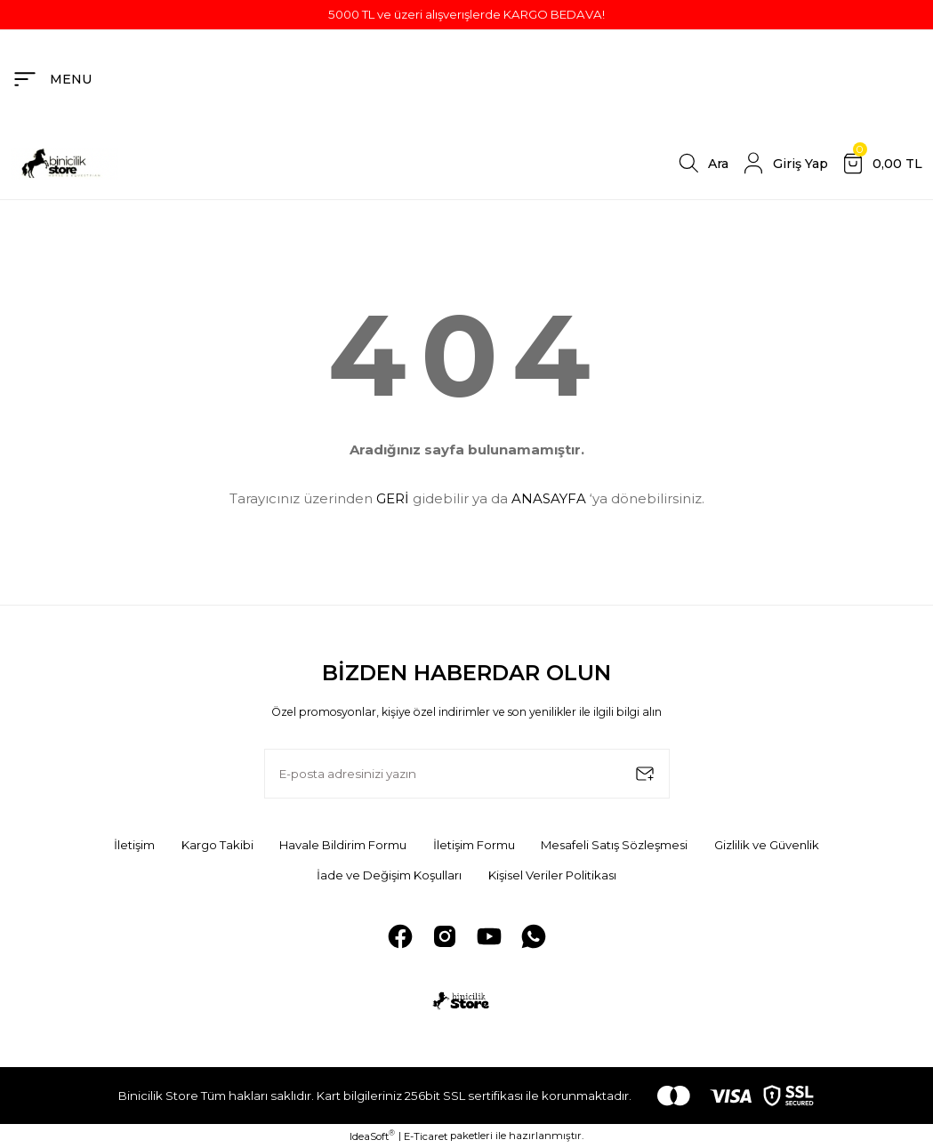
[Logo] (64, 163)
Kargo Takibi (216, 845)
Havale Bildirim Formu (342, 845)
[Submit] (645, 774)
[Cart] (880, 163)
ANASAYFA (548, 498)
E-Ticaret (425, 1135)
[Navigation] (51, 79)
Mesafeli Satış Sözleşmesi (615, 845)
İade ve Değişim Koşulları (388, 874)
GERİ (392, 498)
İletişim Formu (473, 845)
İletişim (132, 845)
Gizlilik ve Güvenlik (769, 845)
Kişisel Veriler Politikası (552, 874)
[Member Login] (783, 163)
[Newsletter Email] (467, 774)
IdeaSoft (372, 1135)
